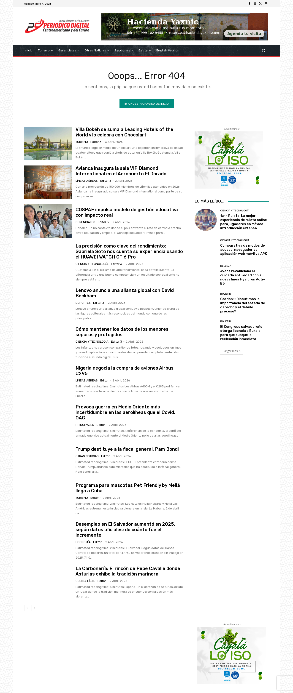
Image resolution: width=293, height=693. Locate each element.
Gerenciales (85, 222)
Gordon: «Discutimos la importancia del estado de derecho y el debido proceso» (242, 305)
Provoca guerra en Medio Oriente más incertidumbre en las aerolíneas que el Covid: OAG (125, 412)
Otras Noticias (87, 456)
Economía (83, 542)
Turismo (82, 141)
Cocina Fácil (85, 580)
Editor (104, 380)
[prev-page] (27, 608)
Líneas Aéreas (87, 180)
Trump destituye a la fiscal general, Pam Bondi (127, 449)
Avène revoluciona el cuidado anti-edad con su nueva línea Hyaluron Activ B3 (242, 277)
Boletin (225, 294)
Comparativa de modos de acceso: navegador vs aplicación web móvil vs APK (243, 249)
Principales (85, 424)
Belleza (225, 266)
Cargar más (231, 351)
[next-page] (34, 608)
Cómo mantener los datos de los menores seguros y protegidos (122, 331)
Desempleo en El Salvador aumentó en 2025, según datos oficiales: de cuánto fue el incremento (125, 529)
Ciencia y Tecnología (92, 263)
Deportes (83, 302)
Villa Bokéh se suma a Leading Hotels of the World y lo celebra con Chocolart (124, 132)
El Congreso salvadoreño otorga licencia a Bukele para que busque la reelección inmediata (241, 333)
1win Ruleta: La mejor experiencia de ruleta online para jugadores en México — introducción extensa (243, 222)
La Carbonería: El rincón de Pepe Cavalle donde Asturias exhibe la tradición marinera (128, 571)
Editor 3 (95, 142)
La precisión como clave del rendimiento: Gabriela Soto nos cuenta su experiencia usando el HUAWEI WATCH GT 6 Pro (129, 251)
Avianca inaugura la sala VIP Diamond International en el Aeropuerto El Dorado (121, 170)
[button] (263, 50)
